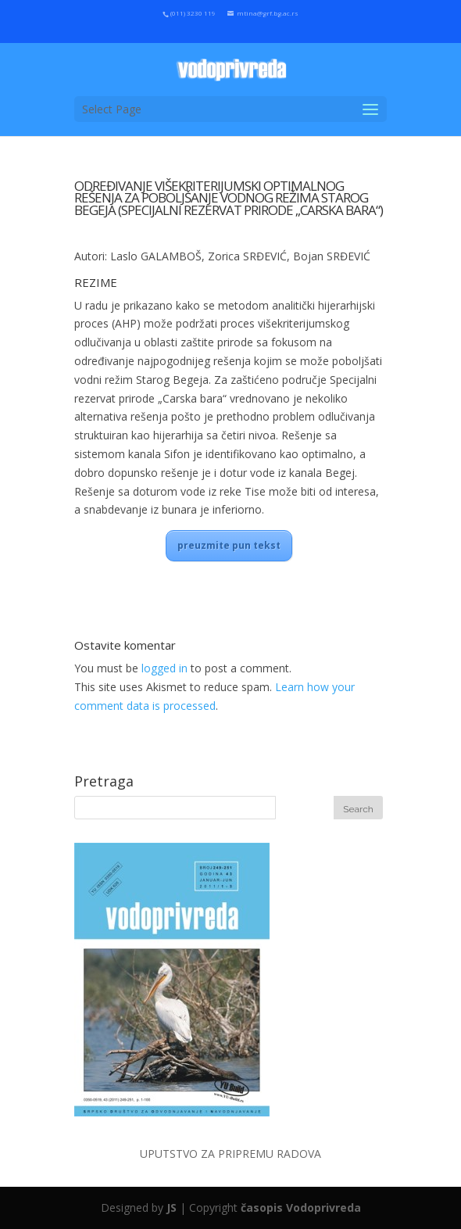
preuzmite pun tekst (229, 545)
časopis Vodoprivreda (301, 1207)
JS (171, 1207)
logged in (164, 668)
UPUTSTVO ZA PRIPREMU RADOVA (230, 1153)
